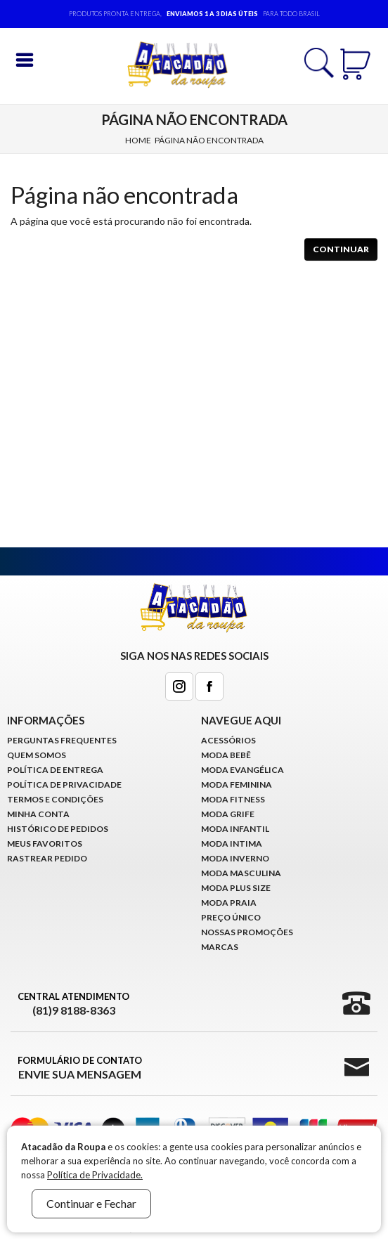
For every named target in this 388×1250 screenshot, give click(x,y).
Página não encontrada (209, 140)
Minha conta (38, 814)
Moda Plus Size (236, 888)
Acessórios (228, 740)
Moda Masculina (241, 873)
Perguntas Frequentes (62, 740)
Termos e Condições (55, 799)
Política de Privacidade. (95, 1174)
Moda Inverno (235, 858)
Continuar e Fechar (91, 1203)
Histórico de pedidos (57, 828)
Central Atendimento (73, 1004)
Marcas (219, 947)
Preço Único (231, 917)
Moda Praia (229, 902)
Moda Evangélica (242, 769)
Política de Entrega (55, 769)
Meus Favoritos (44, 843)
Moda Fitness (233, 799)
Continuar (341, 249)
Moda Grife (227, 814)
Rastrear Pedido (47, 858)
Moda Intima (231, 843)
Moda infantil (235, 828)
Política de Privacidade (64, 784)
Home (138, 140)
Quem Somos (36, 755)
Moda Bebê (226, 755)
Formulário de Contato (80, 1068)
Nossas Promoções (247, 932)
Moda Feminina (236, 784)
